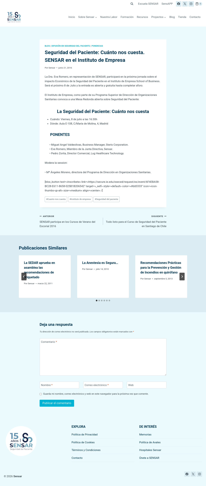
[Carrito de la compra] (198, 4)
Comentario (49, 341)
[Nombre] (59, 385)
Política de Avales (150, 442)
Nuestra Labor (108, 17)
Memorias (145, 434)
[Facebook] (178, 4)
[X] (185, 4)
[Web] (146, 385)
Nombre (47, 385)
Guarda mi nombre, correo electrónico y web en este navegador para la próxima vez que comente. (96, 393)
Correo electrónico (97, 385)
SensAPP (167, 3)
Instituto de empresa (80, 199)
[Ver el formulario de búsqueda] (132, 4)
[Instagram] (191, 4)
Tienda (182, 17)
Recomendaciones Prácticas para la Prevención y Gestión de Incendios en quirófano (160, 267)
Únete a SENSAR (149, 457)
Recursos (142, 17)
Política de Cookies (83, 442)
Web (131, 385)
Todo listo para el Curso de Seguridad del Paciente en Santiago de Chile (136, 221)
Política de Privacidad (85, 434)
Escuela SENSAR (148, 3)
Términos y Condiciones (86, 450)
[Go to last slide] (24, 276)
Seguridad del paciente (106, 199)
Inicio (72, 17)
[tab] (96, 300)
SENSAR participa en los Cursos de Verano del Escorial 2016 (70, 221)
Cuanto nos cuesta (55, 199)
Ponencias (97, 46)
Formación (127, 17)
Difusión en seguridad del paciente (71, 46)
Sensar (52, 67)
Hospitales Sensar (150, 450)
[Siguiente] (182, 276)
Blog (172, 17)
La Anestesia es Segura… (100, 263)
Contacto (195, 17)
